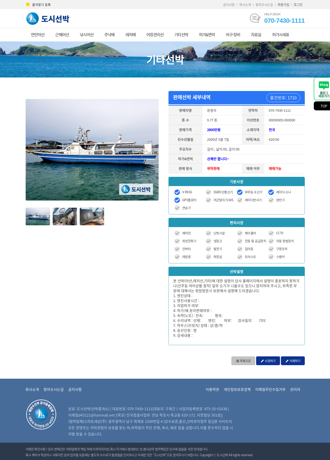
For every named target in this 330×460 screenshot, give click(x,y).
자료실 (256, 35)
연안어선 (38, 35)
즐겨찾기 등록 (38, 4)
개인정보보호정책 (237, 389)
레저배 (130, 35)
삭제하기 (292, 360)
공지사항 (229, 4)
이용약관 (212, 389)
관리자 (295, 389)
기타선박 (181, 35)
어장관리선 (155, 35)
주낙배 (109, 35)
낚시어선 (86, 35)
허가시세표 (280, 35)
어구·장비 (233, 35)
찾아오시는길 (264, 4)
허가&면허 (207, 35)
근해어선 (62, 35)
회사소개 (245, 4)
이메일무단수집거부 (270, 389)
